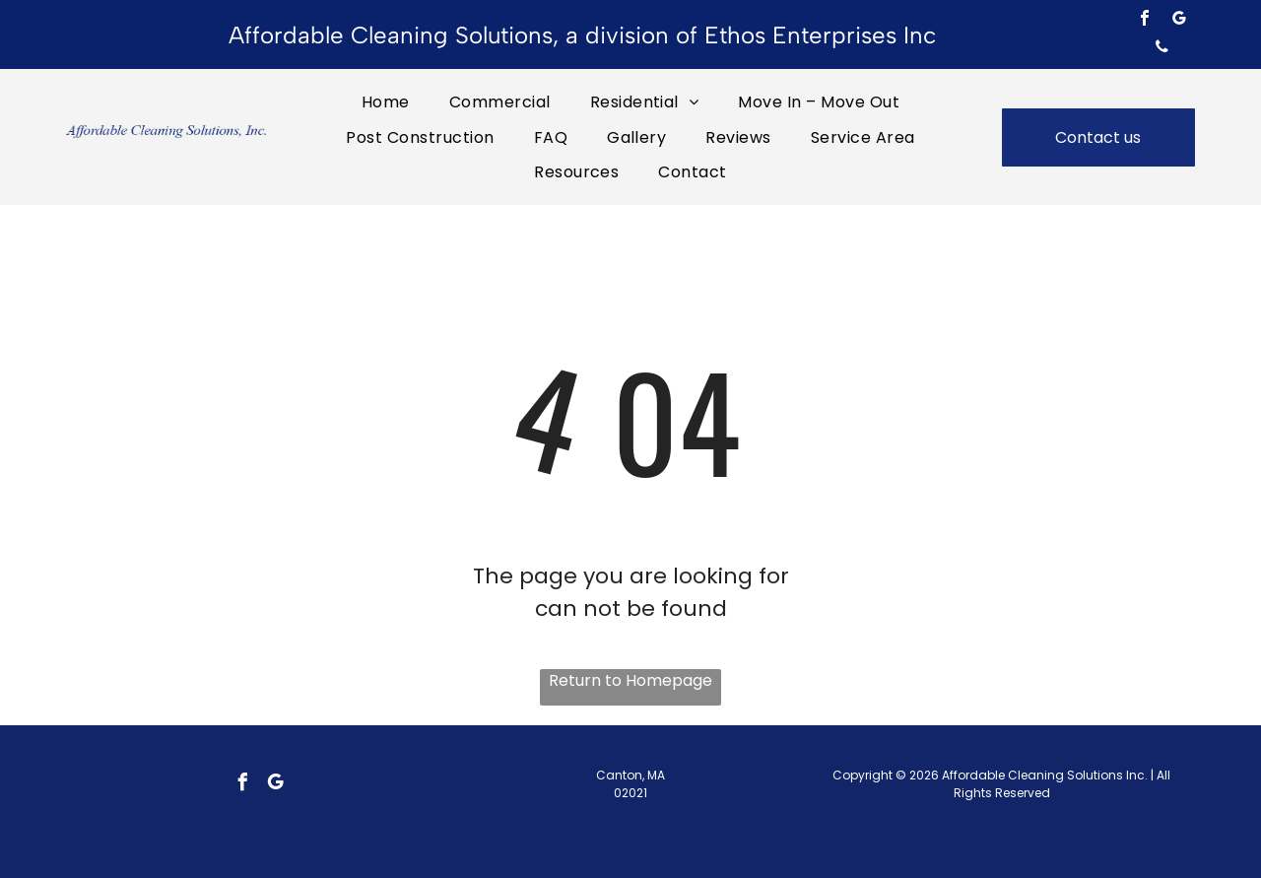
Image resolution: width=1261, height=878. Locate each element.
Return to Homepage (630, 680)
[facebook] (1145, 20)
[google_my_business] (1179, 20)
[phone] (1161, 48)
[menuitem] (386, 102)
